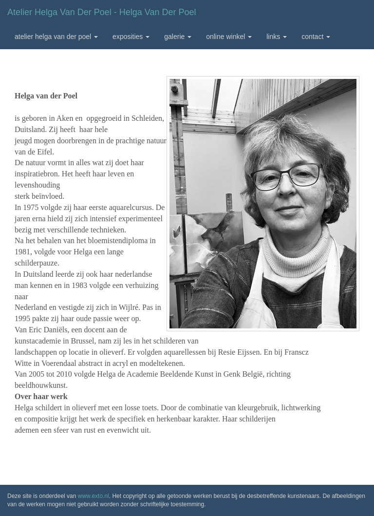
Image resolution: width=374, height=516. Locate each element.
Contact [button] (315, 36)
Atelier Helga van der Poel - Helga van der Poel (101, 12)
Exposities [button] (131, 36)
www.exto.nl (93, 496)
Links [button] (276, 36)
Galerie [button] (177, 36)
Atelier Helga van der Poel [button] (56, 36)
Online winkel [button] (229, 36)
